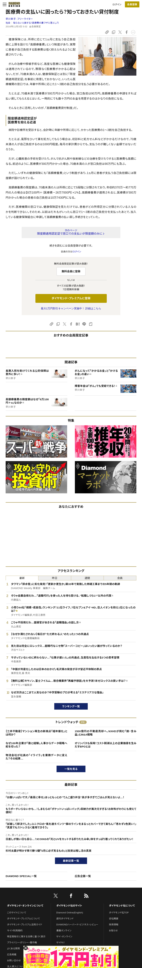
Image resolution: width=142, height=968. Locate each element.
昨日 (54, 578)
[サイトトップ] (13, 4)
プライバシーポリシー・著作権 (22, 942)
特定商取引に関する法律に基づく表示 (26, 936)
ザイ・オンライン (64, 936)
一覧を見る (71, 768)
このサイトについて (16, 912)
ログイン (117, 4)
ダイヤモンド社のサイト (69, 905)
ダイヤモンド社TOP (119, 912)
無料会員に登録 (71, 271)
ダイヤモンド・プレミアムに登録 (70, 298)
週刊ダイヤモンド (65, 918)
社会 (8, 23)
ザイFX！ (60, 942)
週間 (87, 578)
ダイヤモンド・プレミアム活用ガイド (24, 924)
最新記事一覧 (71, 860)
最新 (22, 578)
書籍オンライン (64, 930)
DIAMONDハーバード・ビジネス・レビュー (77, 924)
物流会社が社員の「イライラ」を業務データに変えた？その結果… (36, 757)
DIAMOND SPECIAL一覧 (21, 876)
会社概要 (113, 918)
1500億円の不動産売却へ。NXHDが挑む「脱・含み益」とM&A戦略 (105, 733)
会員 (120, 578)
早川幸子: (19, 18)
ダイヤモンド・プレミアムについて (23, 918)
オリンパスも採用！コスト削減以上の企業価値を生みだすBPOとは (105, 745)
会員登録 (132, 4)
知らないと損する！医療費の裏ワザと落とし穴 (36, 23)
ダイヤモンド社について (122, 905)
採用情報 (113, 924)
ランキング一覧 (71, 706)
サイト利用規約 (15, 930)
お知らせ (113, 930)
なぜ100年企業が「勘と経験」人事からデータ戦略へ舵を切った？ (36, 745)
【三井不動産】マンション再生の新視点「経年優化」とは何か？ (36, 733)
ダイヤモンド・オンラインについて (25, 905)
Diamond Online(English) (69, 912)
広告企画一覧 (83, 876)
